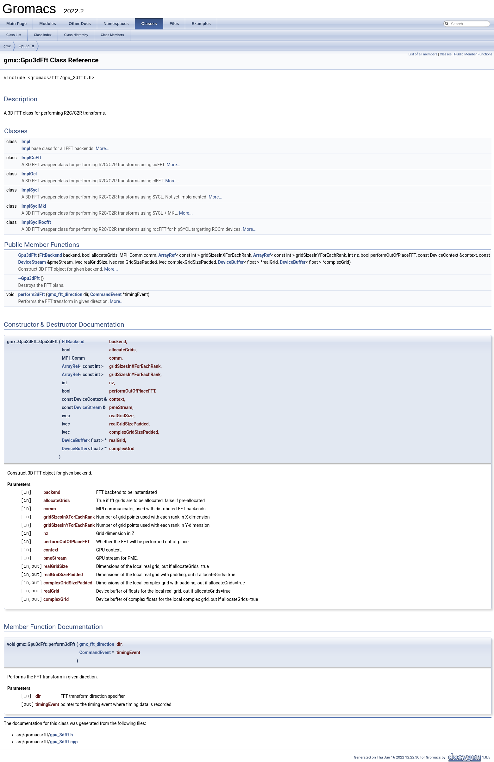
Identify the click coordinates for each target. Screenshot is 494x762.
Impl (26, 141)
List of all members (423, 54)
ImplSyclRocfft (36, 221)
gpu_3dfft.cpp (64, 741)
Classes (446, 54)
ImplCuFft (31, 157)
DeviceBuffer (231, 261)
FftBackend (50, 254)
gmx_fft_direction (64, 294)
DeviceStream (32, 261)
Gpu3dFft (26, 46)
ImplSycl (30, 189)
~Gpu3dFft (29, 277)
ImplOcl (29, 173)
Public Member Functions (473, 54)
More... (102, 148)
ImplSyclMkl (34, 205)
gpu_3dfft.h (61, 734)
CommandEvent (106, 294)
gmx (7, 46)
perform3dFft (31, 294)
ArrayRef (167, 254)
